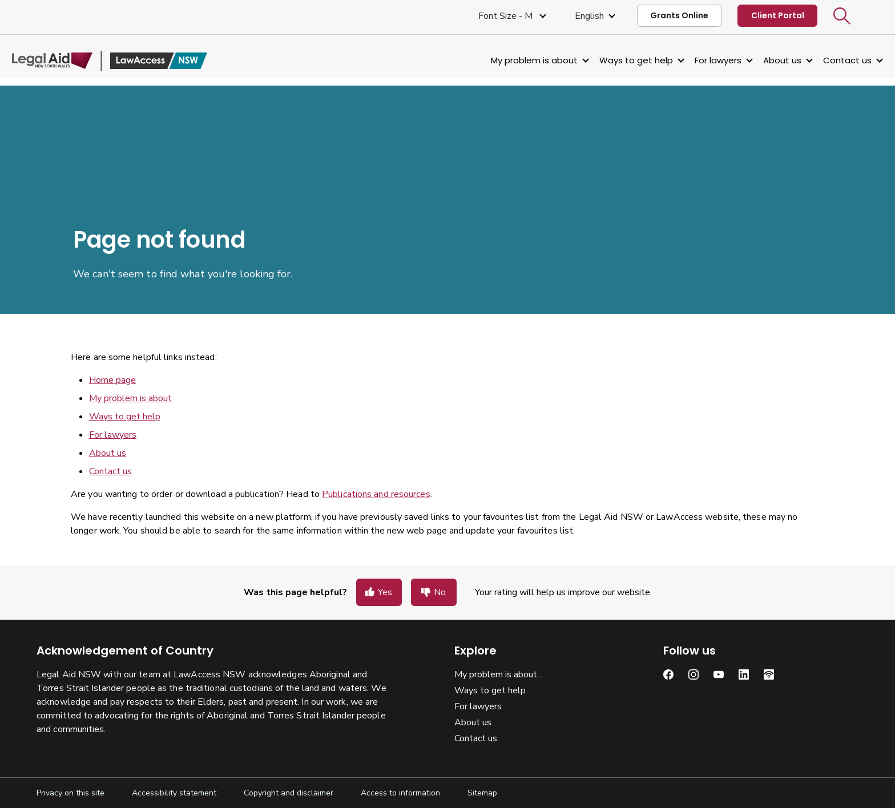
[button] (841, 16)
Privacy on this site (70, 792)
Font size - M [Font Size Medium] (506, 16)
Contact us (823, 60)
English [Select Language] (589, 16)
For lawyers (693, 60)
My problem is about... (498, 674)
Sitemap (482, 792)
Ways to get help (611, 60)
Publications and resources (376, 494)
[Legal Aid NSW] (134, 61)
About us (758, 60)
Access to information (400, 792)
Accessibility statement (174, 792)
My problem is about (509, 60)
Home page (112, 380)
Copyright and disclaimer (288, 792)
